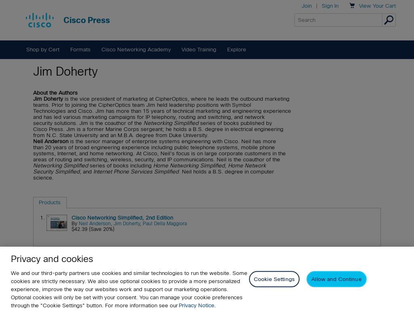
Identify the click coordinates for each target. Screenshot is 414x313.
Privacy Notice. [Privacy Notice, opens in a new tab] (197, 305)
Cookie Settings (274, 279)
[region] (207, 280)
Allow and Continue (336, 279)
